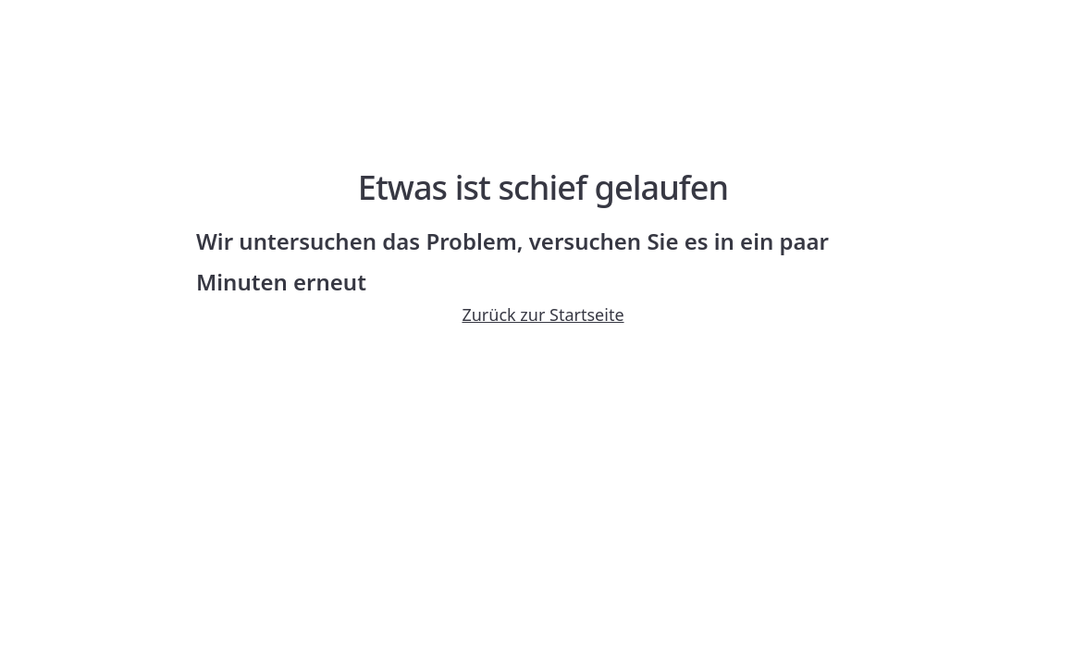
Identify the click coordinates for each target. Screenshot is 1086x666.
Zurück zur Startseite (542, 314)
